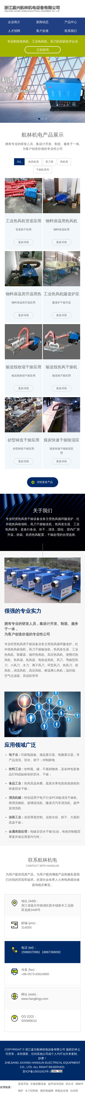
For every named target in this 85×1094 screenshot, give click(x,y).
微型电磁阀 (46, 1090)
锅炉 (20, 1090)
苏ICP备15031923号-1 (37, 1071)
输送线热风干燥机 (61, 367)
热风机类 (33, 161)
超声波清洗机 (56, 1083)
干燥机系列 (42, 169)
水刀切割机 (31, 1090)
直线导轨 (23, 1083)
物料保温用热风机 (61, 221)
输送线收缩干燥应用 (23, 367)
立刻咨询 (42, 49)
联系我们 (71, 31)
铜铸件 (79, 1083)
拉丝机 (74, 1090)
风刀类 (49, 161)
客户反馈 (42, 31)
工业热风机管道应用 (23, 221)
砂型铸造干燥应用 (23, 440)
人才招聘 (14, 31)
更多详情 (23, 242)
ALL (19, 161)
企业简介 (14, 22)
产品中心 (71, 22)
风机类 (64, 161)
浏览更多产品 (45, 482)
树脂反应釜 (61, 1090)
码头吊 (70, 1083)
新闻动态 (42, 22)
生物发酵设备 (38, 1083)
